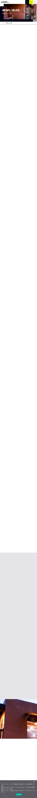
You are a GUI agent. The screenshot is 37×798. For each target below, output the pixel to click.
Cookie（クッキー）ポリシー (17, 790)
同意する (19, 794)
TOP (3, 23)
